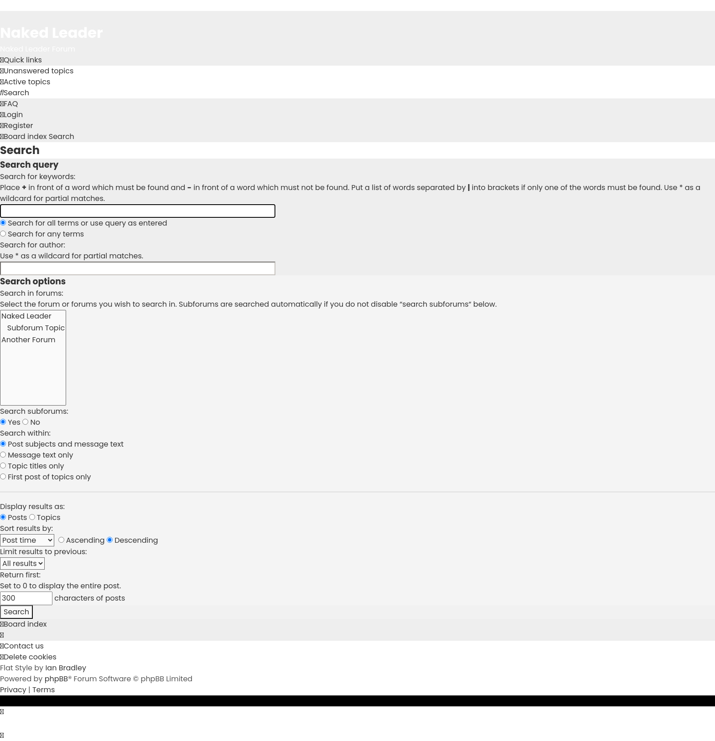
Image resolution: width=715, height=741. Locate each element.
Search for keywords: (37, 176)
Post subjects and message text (62, 444)
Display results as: (32, 506)
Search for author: (32, 245)
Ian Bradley (65, 668)
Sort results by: (26, 528)
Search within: (25, 433)
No (31, 422)
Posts (13, 517)
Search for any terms (42, 234)
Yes (10, 422)
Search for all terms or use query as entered (83, 223)
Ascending (81, 540)
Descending (132, 540)
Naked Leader (33, 316)
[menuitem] (36, 71)
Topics (45, 517)
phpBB (56, 679)
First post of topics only (45, 477)
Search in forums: (31, 293)
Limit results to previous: (43, 551)
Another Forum (33, 340)
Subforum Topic (33, 328)
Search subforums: (34, 411)
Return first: (20, 575)
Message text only (36, 455)
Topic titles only (32, 466)
